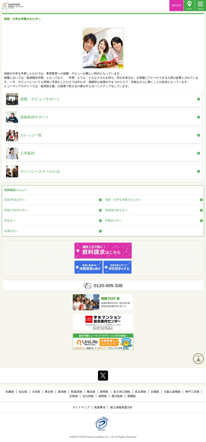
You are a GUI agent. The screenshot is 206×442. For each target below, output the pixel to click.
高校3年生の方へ (15, 199)
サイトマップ (81, 407)
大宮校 (36, 391)
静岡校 (104, 391)
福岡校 (102, 396)
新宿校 (62, 391)
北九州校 (88, 396)
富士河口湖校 (121, 391)
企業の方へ (11, 231)
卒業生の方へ (113, 220)
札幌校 (10, 391)
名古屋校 (140, 391)
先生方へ (9, 220)
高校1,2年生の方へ (16, 210)
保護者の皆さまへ (116, 210)
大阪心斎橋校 (172, 391)
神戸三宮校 (192, 391)
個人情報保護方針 (121, 407)
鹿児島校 (117, 396)
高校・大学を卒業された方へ (123, 199)
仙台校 (23, 391)
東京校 (49, 391)
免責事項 (99, 407)
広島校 (73, 396)
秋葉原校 (76, 391)
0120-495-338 (108, 285)
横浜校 (91, 391)
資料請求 (176, 5)
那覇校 (131, 396)
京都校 (155, 391)
